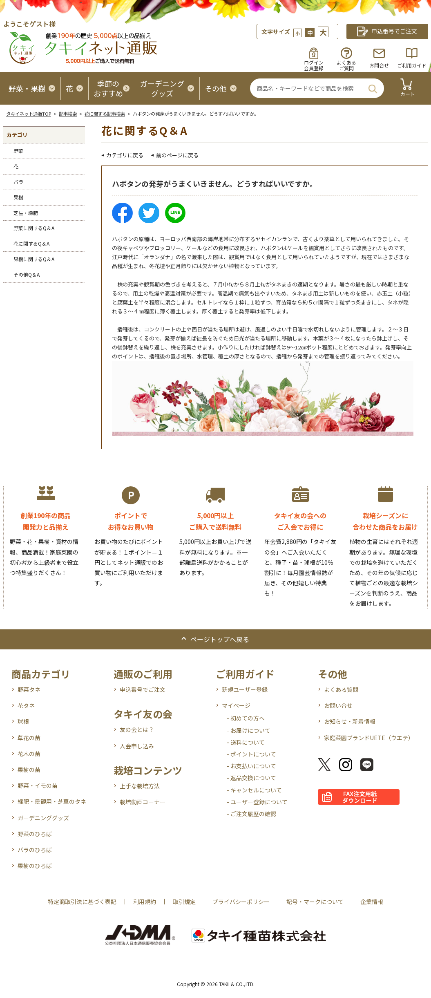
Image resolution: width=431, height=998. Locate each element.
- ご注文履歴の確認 (251, 814)
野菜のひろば (35, 834)
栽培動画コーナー (142, 802)
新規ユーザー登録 (245, 689)
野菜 (18, 150)
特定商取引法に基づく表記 (82, 901)
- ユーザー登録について (257, 802)
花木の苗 (29, 754)
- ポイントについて (251, 754)
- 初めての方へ (246, 718)
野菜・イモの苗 (38, 785)
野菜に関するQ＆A (33, 227)
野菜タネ (29, 689)
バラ (18, 181)
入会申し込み (137, 746)
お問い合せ (338, 705)
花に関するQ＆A (31, 243)
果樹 (18, 197)
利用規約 (144, 901)
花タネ (26, 705)
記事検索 (68, 113)
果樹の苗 (29, 769)
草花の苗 (29, 738)
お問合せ (379, 65)
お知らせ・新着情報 (349, 721)
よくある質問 (341, 689)
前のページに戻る (177, 155)
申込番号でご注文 (142, 689)
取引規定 (184, 901)
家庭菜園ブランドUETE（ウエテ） (369, 738)
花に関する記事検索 (105, 113)
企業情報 (371, 901)
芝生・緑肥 (25, 212)
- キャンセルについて (254, 790)
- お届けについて (248, 730)
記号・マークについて (315, 901)
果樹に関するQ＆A (33, 258)
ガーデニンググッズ (43, 818)
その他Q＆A (26, 274)
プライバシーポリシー (241, 901)
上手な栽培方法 (140, 786)
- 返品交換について (251, 778)
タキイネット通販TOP (28, 113)
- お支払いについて (251, 766)
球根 (23, 721)
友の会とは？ (137, 729)
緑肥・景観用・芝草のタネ (52, 801)
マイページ (236, 705)
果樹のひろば (35, 866)
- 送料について (246, 742)
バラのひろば (35, 850)
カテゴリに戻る (124, 155)
